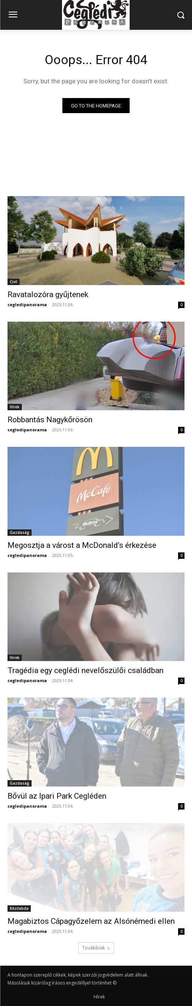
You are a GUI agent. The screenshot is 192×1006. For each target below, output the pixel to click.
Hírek (15, 406)
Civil (13, 281)
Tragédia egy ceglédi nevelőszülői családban (85, 670)
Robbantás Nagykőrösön (50, 419)
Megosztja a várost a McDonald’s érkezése (82, 545)
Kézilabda (19, 908)
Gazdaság (19, 532)
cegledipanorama (27, 304)
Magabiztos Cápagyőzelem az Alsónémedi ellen (91, 921)
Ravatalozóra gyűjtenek (48, 294)
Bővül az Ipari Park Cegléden (57, 796)
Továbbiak (96, 948)
